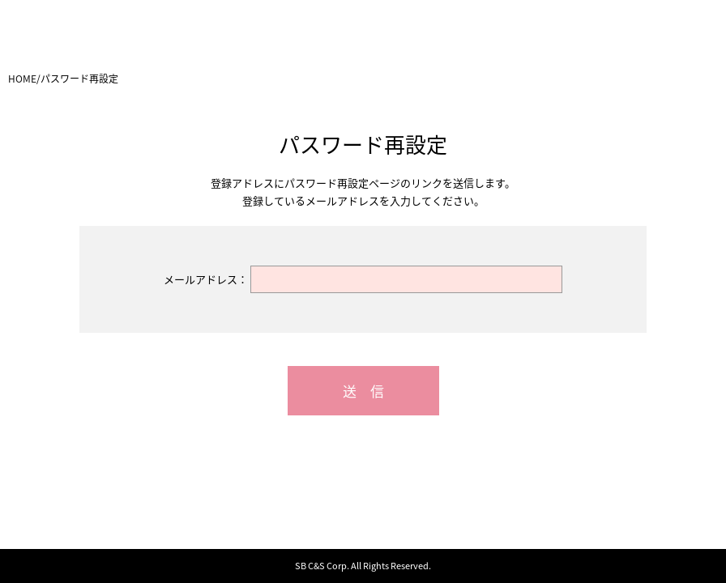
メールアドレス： (206, 279)
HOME (22, 78)
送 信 (363, 391)
